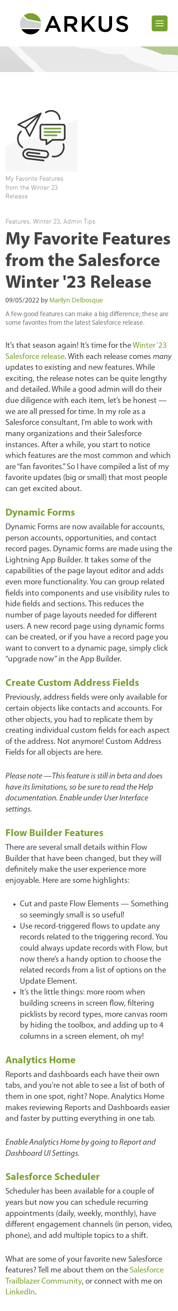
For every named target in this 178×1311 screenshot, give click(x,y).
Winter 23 (46, 221)
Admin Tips (79, 221)
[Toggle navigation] (160, 23)
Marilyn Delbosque (76, 300)
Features (17, 221)
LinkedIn (20, 1292)
